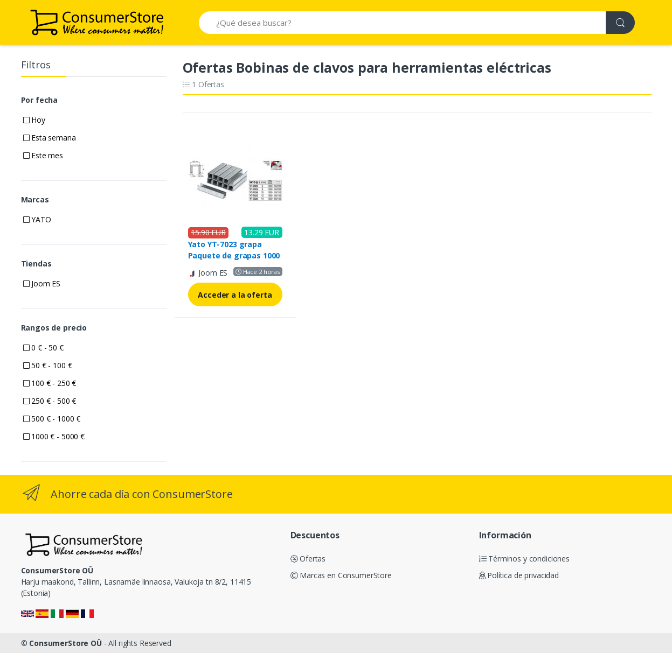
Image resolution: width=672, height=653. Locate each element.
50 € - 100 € (47, 365)
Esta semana (49, 137)
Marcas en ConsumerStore (341, 575)
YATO (37, 219)
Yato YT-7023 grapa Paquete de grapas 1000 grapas (234, 255)
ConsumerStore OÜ (65, 643)
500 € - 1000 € (52, 418)
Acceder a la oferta (235, 295)
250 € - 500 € (50, 401)
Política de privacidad (519, 575)
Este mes (43, 155)
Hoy (34, 120)
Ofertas (308, 558)
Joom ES (42, 283)
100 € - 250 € (50, 383)
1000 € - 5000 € (54, 436)
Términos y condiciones (524, 558)
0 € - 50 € (43, 347)
